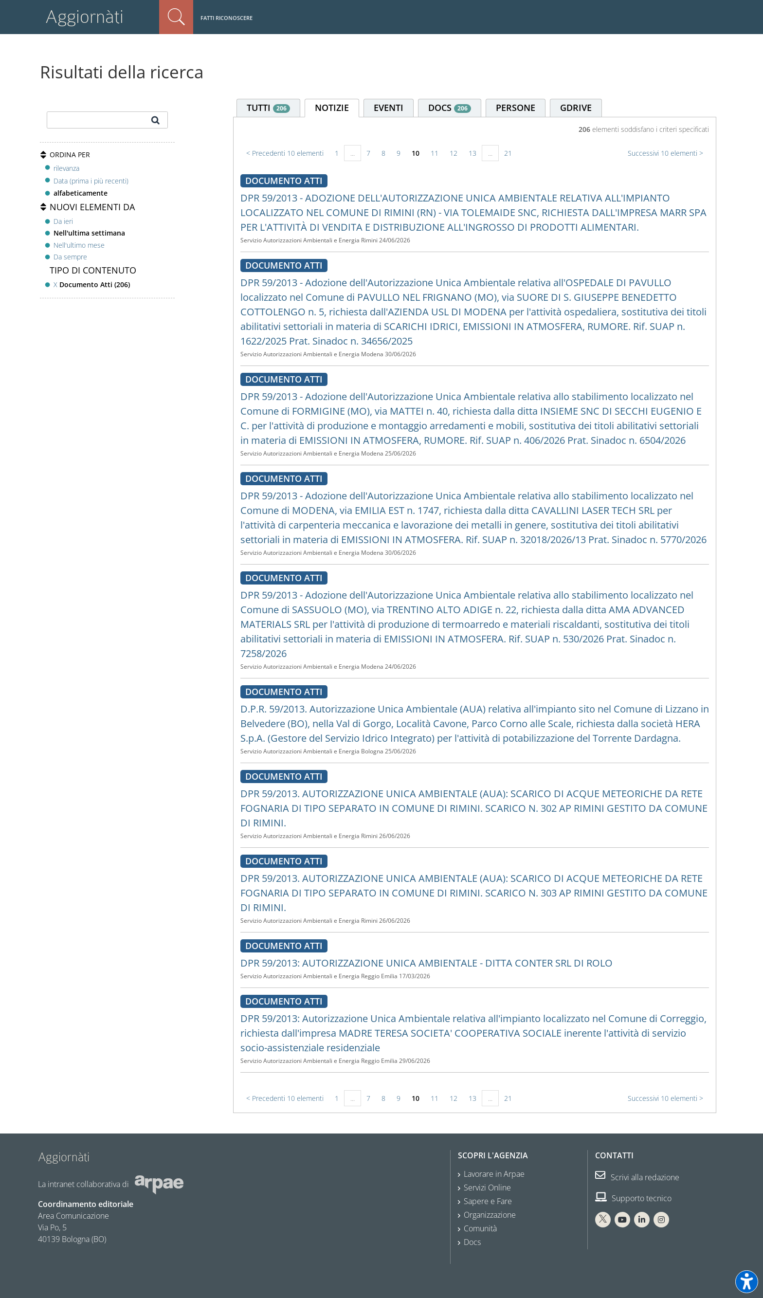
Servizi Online (487, 1187)
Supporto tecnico (633, 1198)
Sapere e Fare (488, 1201)
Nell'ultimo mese (79, 245)
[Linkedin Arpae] (642, 1219)
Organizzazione (490, 1214)
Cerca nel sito (176, 17)
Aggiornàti (84, 16)
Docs (472, 1242)
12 (453, 153)
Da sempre (70, 256)
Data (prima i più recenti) (91, 180)
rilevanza (66, 168)
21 (508, 153)
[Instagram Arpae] (661, 1219)
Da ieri (63, 221)
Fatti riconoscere (226, 17)
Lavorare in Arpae (494, 1174)
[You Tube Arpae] (622, 1219)
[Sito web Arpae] (159, 1184)
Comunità (480, 1228)
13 (472, 153)
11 (434, 153)
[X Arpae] (603, 1219)
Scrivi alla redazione (637, 1177)
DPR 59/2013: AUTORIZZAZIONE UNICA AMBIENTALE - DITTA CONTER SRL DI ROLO (426, 962)
